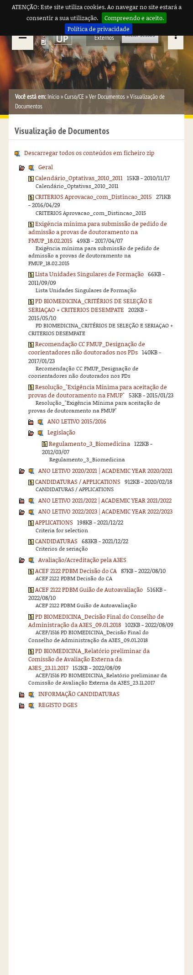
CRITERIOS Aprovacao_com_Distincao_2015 (93, 197)
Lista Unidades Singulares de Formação (89, 274)
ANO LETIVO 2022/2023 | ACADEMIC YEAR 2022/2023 (105, 511)
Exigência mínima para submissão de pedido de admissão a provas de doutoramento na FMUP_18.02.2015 (97, 232)
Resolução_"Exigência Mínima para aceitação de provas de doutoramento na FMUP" (97, 391)
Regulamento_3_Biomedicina (89, 443)
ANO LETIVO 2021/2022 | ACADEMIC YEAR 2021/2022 (105, 500)
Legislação (61, 432)
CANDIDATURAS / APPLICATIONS (77, 481)
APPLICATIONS (54, 522)
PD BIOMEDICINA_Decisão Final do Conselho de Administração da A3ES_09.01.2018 (96, 620)
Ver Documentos (107, 97)
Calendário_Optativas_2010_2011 (79, 178)
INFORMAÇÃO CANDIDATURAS (79, 694)
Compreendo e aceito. (134, 18)
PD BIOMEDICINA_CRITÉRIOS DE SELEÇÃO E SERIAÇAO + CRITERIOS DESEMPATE (90, 305)
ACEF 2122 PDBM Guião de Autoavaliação (89, 589)
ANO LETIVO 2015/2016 (76, 421)
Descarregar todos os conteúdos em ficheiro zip (89, 153)
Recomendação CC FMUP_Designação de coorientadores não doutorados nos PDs (86, 348)
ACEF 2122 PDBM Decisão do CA (76, 571)
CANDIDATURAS (56, 541)
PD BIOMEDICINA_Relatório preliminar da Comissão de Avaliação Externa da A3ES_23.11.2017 (89, 659)
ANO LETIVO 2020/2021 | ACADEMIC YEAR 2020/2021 (105, 470)
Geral (45, 167)
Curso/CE (74, 97)
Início (53, 97)
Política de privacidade (99, 29)
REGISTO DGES (58, 705)
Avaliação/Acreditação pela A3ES (82, 560)
